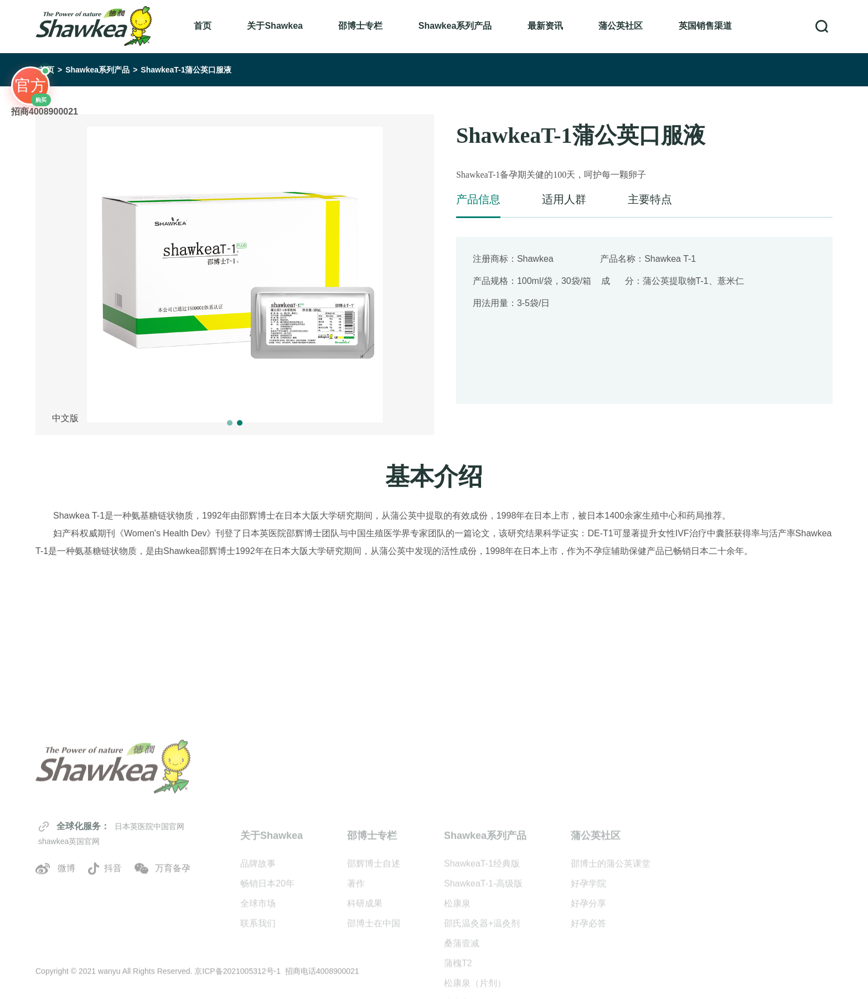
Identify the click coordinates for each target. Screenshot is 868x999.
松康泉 (457, 970)
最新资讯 (545, 25)
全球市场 (258, 970)
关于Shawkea (274, 25)
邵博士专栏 (360, 25)
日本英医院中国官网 (149, 878)
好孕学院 (588, 950)
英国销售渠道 (705, 25)
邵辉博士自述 (373, 930)
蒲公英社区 (620, 25)
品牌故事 (258, 930)
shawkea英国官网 (69, 893)
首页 (202, 25)
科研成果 (365, 970)
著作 (356, 950)
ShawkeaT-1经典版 (482, 930)
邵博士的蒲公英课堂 (610, 930)
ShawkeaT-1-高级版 (483, 950)
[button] (229, 423)
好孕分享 (588, 970)
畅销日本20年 (267, 950)
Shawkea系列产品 (455, 25)
